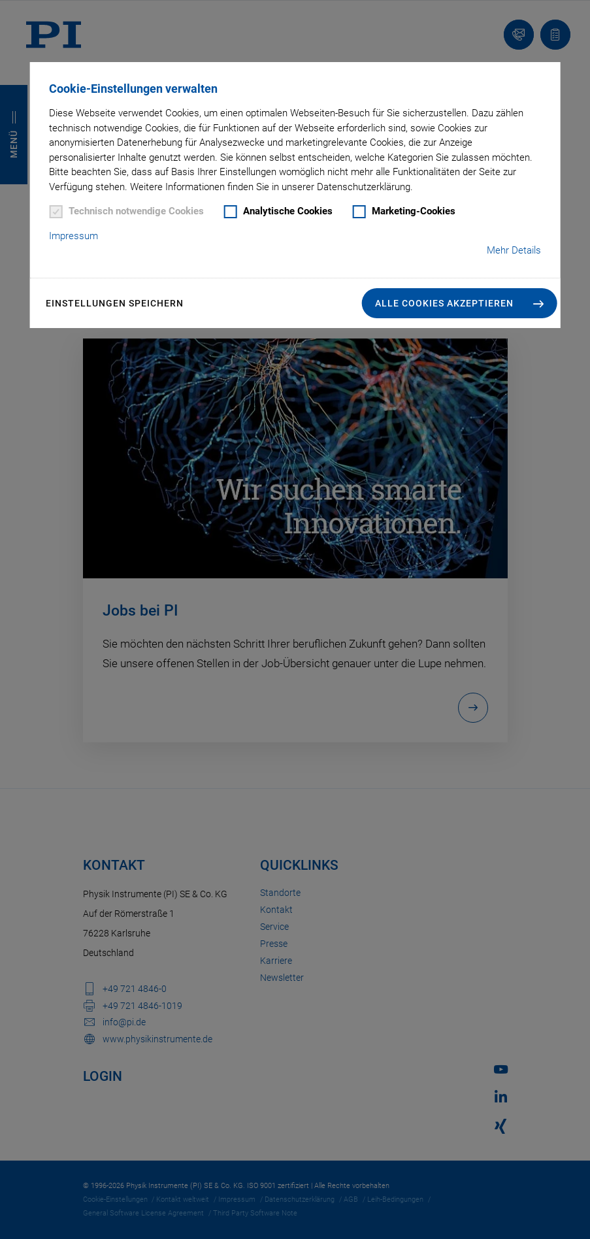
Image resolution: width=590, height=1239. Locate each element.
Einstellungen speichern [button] (115, 303)
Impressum (73, 236)
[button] (459, 303)
